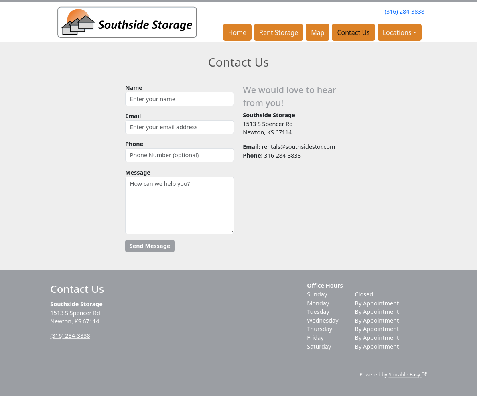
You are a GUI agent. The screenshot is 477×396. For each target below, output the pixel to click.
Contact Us (353, 32)
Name (133, 87)
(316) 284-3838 (404, 11)
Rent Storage (278, 32)
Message (137, 172)
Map (317, 32)
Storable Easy (407, 374)
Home (237, 32)
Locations (397, 32)
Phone (134, 144)
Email (133, 116)
